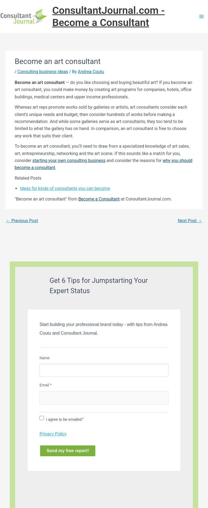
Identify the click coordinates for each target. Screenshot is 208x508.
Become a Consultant (98, 199)
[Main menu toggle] (201, 16)
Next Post (190, 220)
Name (45, 358)
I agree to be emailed (64, 419)
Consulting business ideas (43, 71)
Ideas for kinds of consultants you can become (65, 188)
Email (45, 385)
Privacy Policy (53, 434)
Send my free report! (68, 450)
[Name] (104, 370)
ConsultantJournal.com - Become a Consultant (108, 16)
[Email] (104, 398)
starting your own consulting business (69, 160)
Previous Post (22, 220)
